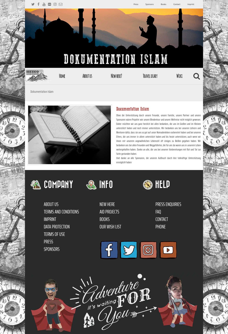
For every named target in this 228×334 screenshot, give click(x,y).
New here (107, 204)
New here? (116, 76)
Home (62, 76)
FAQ (158, 211)
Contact (176, 4)
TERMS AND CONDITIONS (61, 211)
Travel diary (150, 76)
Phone (161, 226)
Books (163, 4)
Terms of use (54, 234)
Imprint (190, 4)
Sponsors (149, 4)
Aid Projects (109, 211)
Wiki (179, 76)
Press (136, 4)
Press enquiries (168, 204)
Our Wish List (110, 226)
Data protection (57, 226)
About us (87, 76)
